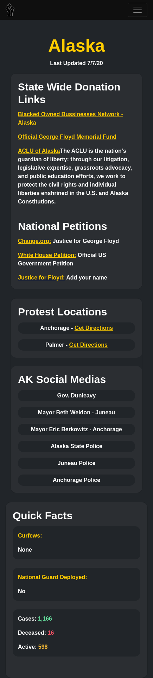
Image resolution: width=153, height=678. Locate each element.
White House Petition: (47, 255)
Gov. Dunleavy (76, 395)
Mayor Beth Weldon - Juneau (76, 412)
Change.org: (34, 241)
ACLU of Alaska (39, 151)
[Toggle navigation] (137, 10)
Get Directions (94, 328)
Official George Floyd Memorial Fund (67, 137)
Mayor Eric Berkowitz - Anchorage (76, 429)
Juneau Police (77, 463)
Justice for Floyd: (41, 278)
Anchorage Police (76, 480)
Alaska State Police (76, 446)
